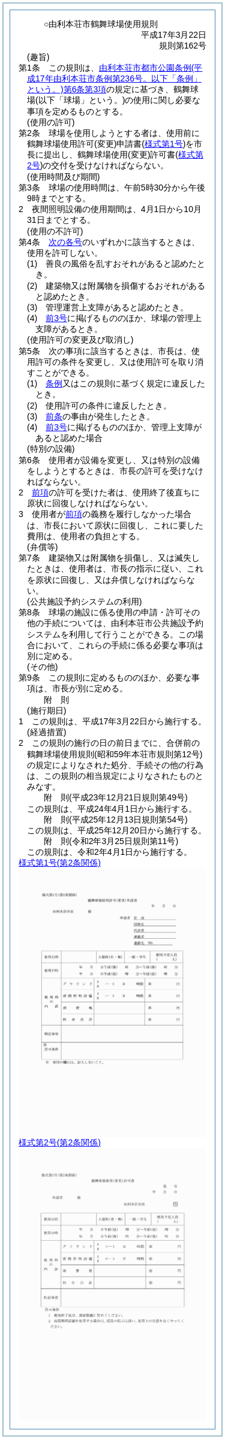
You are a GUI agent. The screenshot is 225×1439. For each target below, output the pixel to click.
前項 (40, 492)
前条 (54, 416)
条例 (54, 383)
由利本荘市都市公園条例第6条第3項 (114, 78)
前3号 (56, 318)
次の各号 (65, 242)
